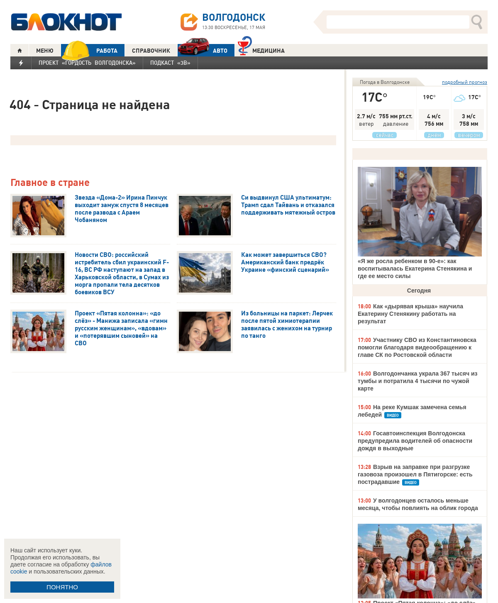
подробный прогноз (464, 82)
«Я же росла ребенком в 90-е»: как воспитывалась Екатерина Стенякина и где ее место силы (415, 268)
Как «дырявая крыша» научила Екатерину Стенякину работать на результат (410, 314)
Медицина (261, 49)
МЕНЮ (45, 50)
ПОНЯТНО (62, 587)
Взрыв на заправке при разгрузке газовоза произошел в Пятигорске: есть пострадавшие (415, 474)
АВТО (202, 50)
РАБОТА (89, 50)
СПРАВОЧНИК (151, 50)
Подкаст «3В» (170, 62)
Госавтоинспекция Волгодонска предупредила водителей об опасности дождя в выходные (415, 441)
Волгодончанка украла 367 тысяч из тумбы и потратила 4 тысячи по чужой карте (417, 381)
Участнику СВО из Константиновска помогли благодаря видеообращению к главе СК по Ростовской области (417, 347)
